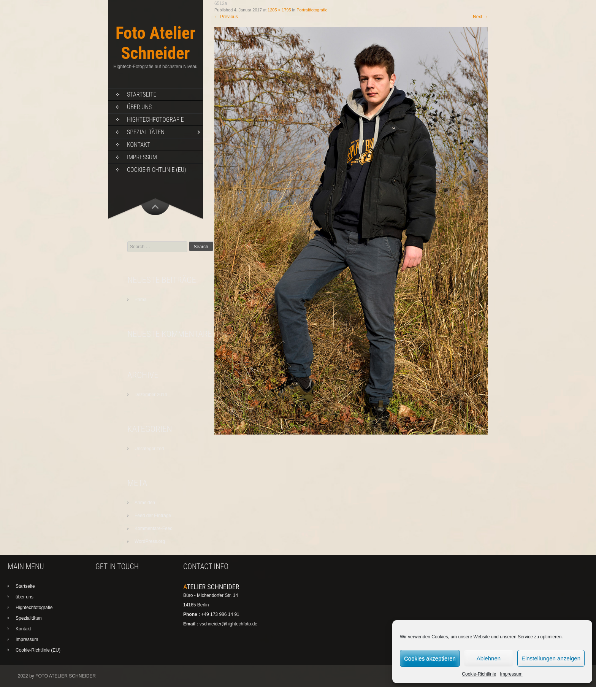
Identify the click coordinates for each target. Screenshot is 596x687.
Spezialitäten (146, 132)
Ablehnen (489, 658)
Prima (140, 299)
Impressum (511, 674)
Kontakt (138, 144)
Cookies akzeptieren (430, 658)
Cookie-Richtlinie (479, 674)
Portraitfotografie (311, 10)
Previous (226, 16)
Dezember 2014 (151, 394)
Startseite (141, 94)
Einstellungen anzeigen (551, 658)
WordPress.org (150, 541)
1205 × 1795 (279, 10)
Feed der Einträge (153, 515)
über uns (139, 107)
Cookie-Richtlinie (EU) (156, 169)
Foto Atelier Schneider (155, 43)
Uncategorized (149, 448)
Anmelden (145, 502)
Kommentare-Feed (154, 528)
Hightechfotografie (155, 119)
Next (480, 16)
